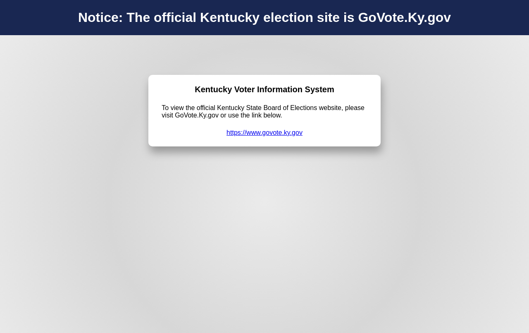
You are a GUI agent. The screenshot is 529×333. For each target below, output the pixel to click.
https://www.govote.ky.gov (264, 132)
